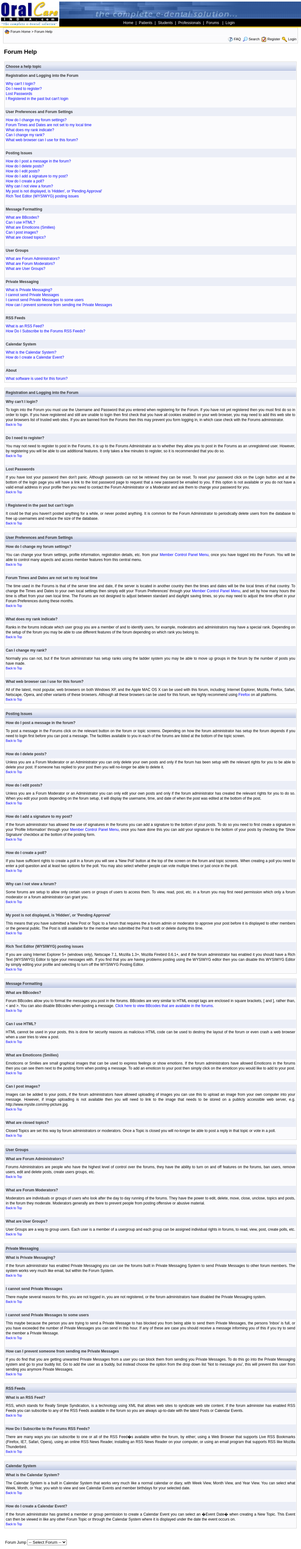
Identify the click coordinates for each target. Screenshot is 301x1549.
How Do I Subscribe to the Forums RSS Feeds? (45, 331)
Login (292, 39)
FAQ (237, 39)
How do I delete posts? (25, 166)
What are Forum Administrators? (33, 258)
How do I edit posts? (23, 171)
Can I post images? (22, 232)
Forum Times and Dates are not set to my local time (49, 125)
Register (273, 39)
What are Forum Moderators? (30, 263)
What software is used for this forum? (37, 378)
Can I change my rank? (25, 135)
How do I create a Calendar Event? (35, 357)
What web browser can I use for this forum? (42, 140)
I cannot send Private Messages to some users (45, 300)
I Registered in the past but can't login (37, 99)
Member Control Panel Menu (184, 555)
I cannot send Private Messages (32, 295)
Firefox (244, 695)
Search (251, 39)
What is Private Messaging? (29, 290)
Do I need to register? (24, 89)
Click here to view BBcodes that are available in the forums (164, 1006)
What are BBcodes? (22, 217)
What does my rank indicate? (30, 130)
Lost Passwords (19, 94)
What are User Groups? (26, 268)
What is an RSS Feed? (25, 326)
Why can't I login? (20, 84)
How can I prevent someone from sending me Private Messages (59, 305)
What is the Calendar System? (31, 352)
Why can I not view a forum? (29, 186)
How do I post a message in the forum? (38, 161)
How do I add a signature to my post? (37, 176)
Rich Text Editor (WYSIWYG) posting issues (42, 196)
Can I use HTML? (20, 222)
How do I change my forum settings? (36, 120)
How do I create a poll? (25, 181)
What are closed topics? (26, 237)
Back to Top (14, 424)
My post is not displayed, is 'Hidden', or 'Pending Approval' (54, 191)
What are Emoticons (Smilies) (30, 227)
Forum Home (21, 31)
